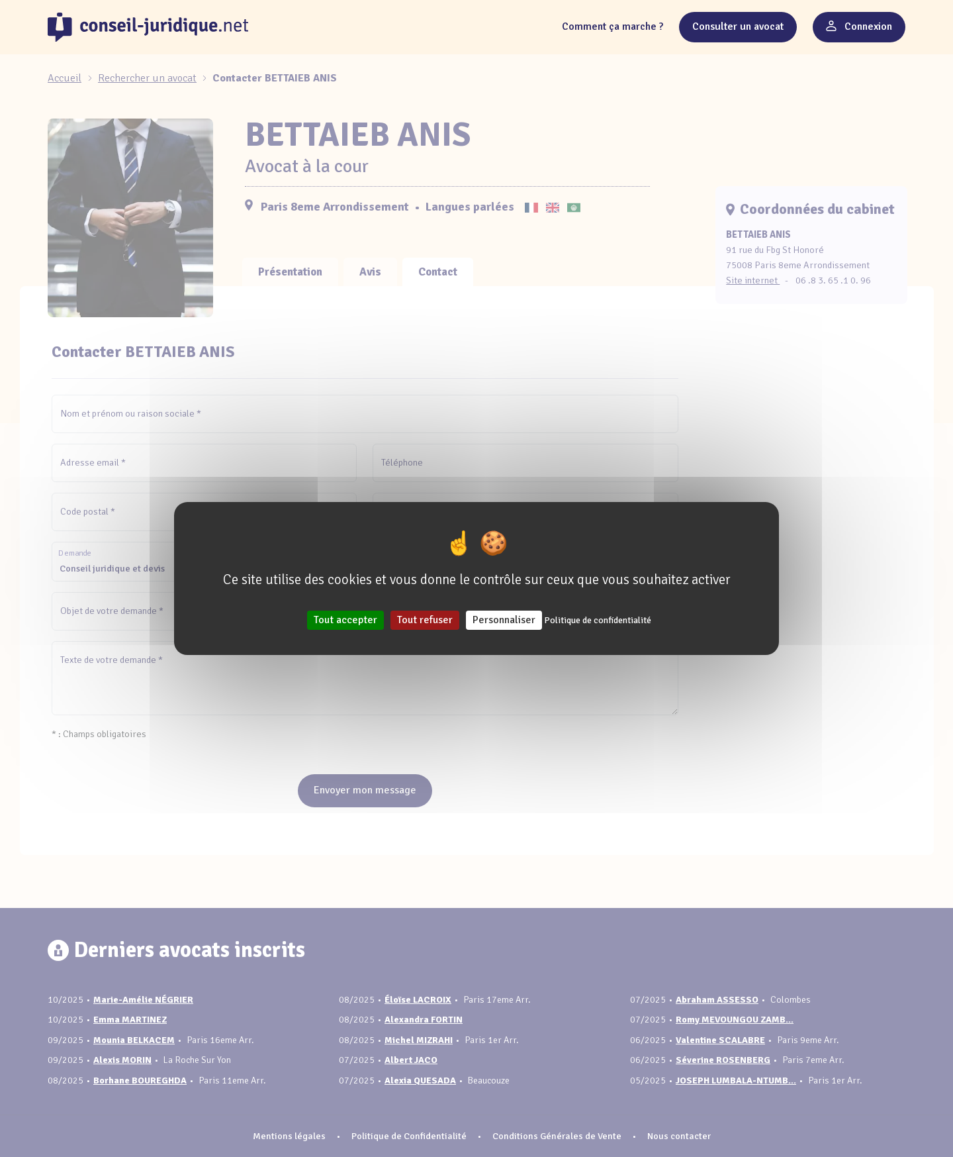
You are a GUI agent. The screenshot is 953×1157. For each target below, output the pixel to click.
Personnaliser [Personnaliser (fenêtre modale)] (504, 620)
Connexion (859, 26)
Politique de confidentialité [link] (597, 620)
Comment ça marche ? (612, 26)
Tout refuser (425, 620)
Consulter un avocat (738, 26)
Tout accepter (345, 620)
